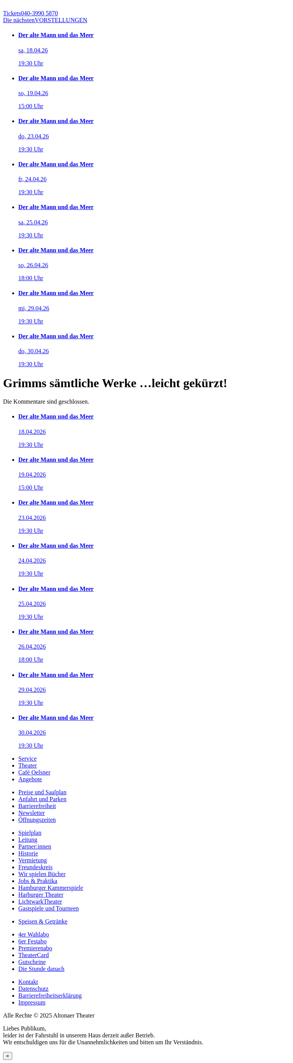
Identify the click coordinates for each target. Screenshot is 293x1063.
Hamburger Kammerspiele (50, 887)
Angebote (30, 779)
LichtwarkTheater (40, 901)
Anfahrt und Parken (42, 799)
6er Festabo (32, 941)
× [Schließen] (7, 1056)
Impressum (31, 1002)
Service (27, 758)
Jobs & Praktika (37, 881)
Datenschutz (33, 988)
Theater (27, 765)
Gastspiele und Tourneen (48, 908)
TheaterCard (33, 955)
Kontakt (28, 982)
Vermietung (32, 860)
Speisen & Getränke (43, 921)
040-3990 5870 (30, 13)
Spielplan (29, 832)
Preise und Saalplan (42, 792)
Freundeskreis (35, 867)
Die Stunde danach (41, 969)
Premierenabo (35, 948)
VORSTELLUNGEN (45, 20)
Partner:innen (34, 846)
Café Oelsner (34, 772)
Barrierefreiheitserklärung (50, 995)
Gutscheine (32, 962)
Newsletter (31, 813)
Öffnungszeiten (37, 819)
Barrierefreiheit (37, 806)
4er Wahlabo (33, 934)
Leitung (27, 839)
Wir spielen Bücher (42, 874)
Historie (28, 853)
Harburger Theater (40, 894)
